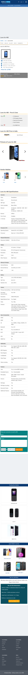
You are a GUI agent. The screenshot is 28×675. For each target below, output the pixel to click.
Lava (6, 40)
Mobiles (1, 40)
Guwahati (4, 664)
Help (17, 659)
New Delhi (18, 642)
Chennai (3, 647)
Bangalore (4, 642)
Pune (3, 645)
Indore (3, 659)
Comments (20, 43)
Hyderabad (4, 649)
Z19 (4, 182)
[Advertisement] (14, 21)
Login (22, 1)
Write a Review (17, 74)
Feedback (20, 659)
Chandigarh (4, 661)
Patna (3, 657)
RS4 (15, 182)
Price (2, 43)
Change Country (19, 664)
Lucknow (17, 643)
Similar (6, 43)
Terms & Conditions (19, 663)
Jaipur (17, 649)
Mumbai (3, 643)
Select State (18, 1)
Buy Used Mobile (17, 5)
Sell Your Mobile (10, 5)
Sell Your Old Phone (14, 577)
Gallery (11, 43)
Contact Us (18, 661)
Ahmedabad (18, 647)
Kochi (3, 663)
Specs (15, 43)
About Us (17, 657)
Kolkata (17, 645)
